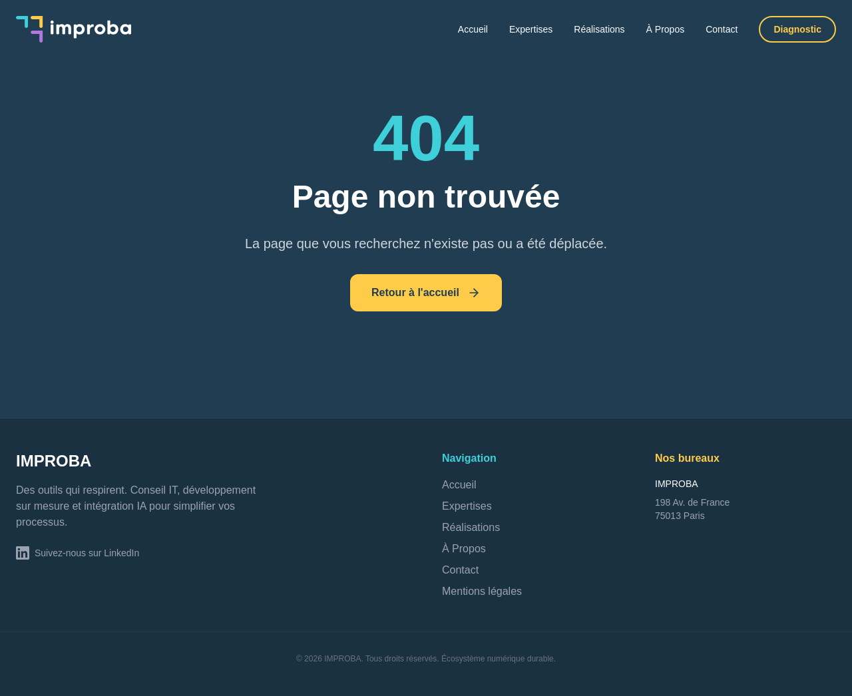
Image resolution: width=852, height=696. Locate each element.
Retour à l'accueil (426, 292)
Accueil (473, 29)
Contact (722, 29)
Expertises (530, 29)
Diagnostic (797, 29)
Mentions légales (482, 591)
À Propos (665, 29)
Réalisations (599, 29)
